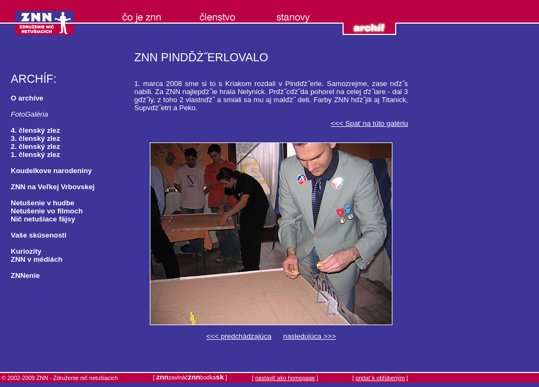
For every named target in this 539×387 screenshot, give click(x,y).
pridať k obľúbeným (380, 378)
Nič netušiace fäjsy (43, 219)
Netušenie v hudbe (43, 203)
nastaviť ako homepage (285, 378)
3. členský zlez (35, 138)
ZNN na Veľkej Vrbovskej (52, 187)
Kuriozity (26, 251)
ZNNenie (25, 275)
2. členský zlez (35, 146)
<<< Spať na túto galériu (369, 123)
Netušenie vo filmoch (47, 211)
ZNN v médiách (36, 259)
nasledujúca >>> (309, 336)
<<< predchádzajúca (238, 336)
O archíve (27, 98)
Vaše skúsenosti (39, 235)
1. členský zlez (35, 154)
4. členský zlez (35, 130)
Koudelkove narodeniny (51, 171)
